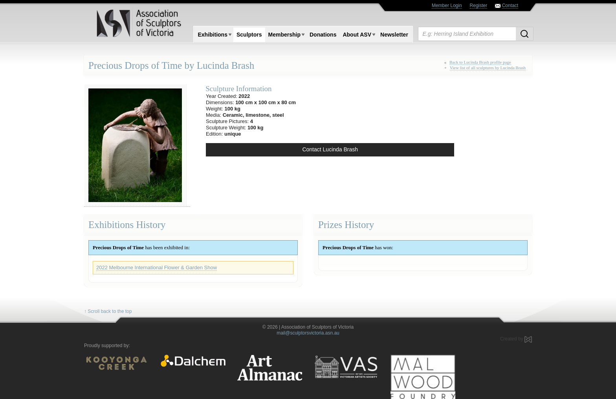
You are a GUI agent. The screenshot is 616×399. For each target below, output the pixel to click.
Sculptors (249, 34)
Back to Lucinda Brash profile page (480, 62)
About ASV (357, 34)
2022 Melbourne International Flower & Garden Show (156, 267)
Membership (284, 34)
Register (479, 5)
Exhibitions (212, 34)
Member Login (447, 5)
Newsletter (394, 34)
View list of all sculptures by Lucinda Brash (488, 67)
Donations (323, 34)
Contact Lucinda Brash (330, 149)
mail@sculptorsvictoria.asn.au (308, 333)
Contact (510, 5)
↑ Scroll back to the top (108, 311)
